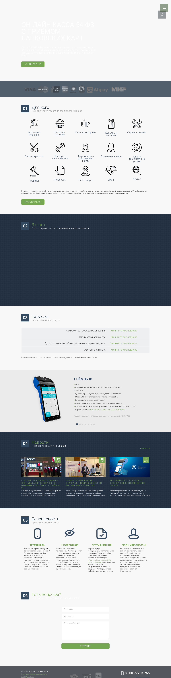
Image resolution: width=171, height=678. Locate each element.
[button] (154, 15)
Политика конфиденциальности (34, 674)
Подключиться (33, 202)
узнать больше (33, 64)
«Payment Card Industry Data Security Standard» (99, 558)
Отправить (85, 643)
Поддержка (76, 5)
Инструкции (127, 5)
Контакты (143, 5)
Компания (91, 5)
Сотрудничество (108, 5)
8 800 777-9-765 (137, 673)
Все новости (145, 446)
